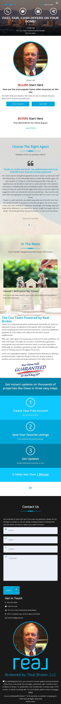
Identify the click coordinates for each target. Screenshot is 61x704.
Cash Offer (43, 104)
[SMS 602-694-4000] (22, 11)
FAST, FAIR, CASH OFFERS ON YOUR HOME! (30, 19)
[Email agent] (11, 4)
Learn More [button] (31, 128)
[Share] (53, 11)
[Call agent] (2, 4)
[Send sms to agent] (7, 4)
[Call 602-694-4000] (7, 11)
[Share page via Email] (15, 4)
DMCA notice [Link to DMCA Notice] (30, 701)
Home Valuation (18, 104)
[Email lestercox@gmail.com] (38, 11)
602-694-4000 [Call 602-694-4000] (30, 33)
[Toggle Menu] (57, 3)
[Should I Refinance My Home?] (30, 280)
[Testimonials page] (30, 190)
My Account (47, 4)
